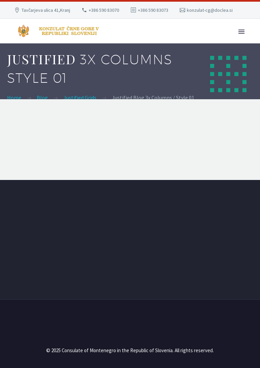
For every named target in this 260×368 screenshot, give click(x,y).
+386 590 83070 (104, 10)
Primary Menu (241, 32)
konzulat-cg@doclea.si (210, 10)
